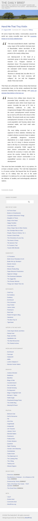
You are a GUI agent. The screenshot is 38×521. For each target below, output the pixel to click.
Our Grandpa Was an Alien (15, 230)
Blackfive (10, 378)
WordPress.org (11, 504)
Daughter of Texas (12, 218)
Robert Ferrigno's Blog (13, 315)
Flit (8, 419)
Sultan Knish (11, 453)
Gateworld (10, 357)
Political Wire (11, 438)
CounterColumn (11, 383)
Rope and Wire (11, 336)
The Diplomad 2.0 (12, 456)
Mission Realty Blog (13, 269)
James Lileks (11, 307)
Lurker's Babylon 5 (12, 362)
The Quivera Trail (12, 243)
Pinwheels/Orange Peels (14, 400)
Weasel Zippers (11, 466)
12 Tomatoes (11, 256)
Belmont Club (11, 414)
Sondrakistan (11, 451)
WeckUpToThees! (12, 405)
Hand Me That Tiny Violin (14, 26)
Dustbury (10, 297)
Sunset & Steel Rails (13, 235)
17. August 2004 (6, 30)
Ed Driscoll (10, 300)
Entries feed (10, 499)
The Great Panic (12, 488)
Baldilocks (10, 375)
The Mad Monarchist (13, 341)
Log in (9, 496)
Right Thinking (11, 446)
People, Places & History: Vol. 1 (16, 233)
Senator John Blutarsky (14, 448)
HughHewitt (10, 424)
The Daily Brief (13, 2)
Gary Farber (10, 305)
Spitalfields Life (11, 338)
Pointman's (10, 310)
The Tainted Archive (13, 343)
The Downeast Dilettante (14, 276)
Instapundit (10, 426)
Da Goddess (11, 295)
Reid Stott (10, 312)
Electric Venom (11, 264)
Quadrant (10, 443)
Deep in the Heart (12, 220)
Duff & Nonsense (12, 416)
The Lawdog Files (12, 458)
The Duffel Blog (11, 402)
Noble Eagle (10, 398)
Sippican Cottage (12, 274)
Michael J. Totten (12, 395)
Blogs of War (11, 380)
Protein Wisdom (12, 441)
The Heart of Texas (12, 240)
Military (31, 30)
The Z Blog (10, 461)
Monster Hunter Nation (14, 364)
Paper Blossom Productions (15, 271)
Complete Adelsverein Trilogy (15, 215)
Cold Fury (10, 292)
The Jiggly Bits (11, 279)
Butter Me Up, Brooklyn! (14, 261)
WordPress (28, 518)
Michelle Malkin (11, 433)
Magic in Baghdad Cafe (14, 393)
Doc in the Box (11, 385)
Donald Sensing (12, 388)
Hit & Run (10, 421)
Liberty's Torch (11, 431)
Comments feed (12, 501)
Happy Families (11, 223)
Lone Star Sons (11, 225)
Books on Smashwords (14, 213)
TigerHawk (10, 322)
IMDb (8, 359)
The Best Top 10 (12, 320)
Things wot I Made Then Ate (15, 284)
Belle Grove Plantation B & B (15, 259)
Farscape (10, 354)
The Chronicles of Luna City (15, 238)
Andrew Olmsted (12, 373)
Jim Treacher (11, 428)
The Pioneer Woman (13, 281)
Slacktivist (10, 317)
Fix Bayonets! (11, 390)
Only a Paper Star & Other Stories (17, 228)
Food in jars (10, 266)
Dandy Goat (10, 333)
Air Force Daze (11, 210)
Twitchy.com (10, 463)
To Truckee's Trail (12, 245)
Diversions (10, 474)
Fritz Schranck (11, 302)
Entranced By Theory (13, 481)
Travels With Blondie (13, 248)
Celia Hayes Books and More (15, 331)
